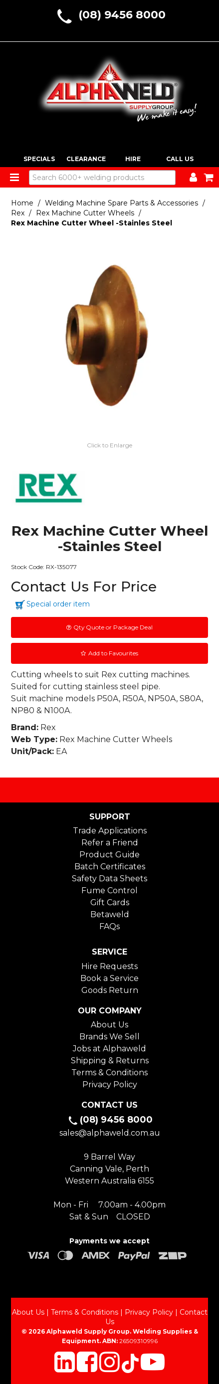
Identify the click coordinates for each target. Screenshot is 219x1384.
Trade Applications (110, 830)
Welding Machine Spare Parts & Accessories (121, 202)
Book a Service (109, 978)
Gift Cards (109, 902)
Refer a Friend (109, 842)
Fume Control (109, 890)
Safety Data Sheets (109, 878)
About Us (109, 1024)
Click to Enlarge (109, 445)
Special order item (58, 603)
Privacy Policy (109, 1084)
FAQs (109, 926)
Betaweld (109, 914)
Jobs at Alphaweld (109, 1048)
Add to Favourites (113, 653)
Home (22, 202)
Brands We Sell (109, 1036)
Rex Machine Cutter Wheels (85, 212)
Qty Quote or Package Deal (113, 627)
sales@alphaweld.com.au (109, 1133)
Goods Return (109, 990)
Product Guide (109, 854)
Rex (17, 212)
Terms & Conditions (109, 1072)
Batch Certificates (109, 866)
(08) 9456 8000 (122, 14)
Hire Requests (109, 966)
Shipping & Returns (110, 1060)
